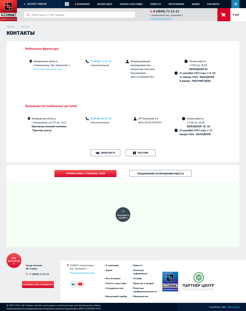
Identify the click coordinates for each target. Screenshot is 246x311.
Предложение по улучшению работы (160, 173)
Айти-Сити (233, 306)
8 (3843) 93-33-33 (101, 118)
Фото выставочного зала (47, 69)
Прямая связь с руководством (85, 173)
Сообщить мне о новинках (38, 284)
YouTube (143, 152)
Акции (196, 4)
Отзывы (137, 278)
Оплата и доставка (131, 4)
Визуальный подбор (116, 296)
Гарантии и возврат (143, 283)
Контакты (213, 4)
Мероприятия (140, 296)
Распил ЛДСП (104, 4)
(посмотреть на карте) (161, 18)
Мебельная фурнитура (42, 49)
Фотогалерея (176, 4)
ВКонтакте (108, 152)
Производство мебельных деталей (51, 106)
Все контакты (14, 260)
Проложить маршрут (123, 216)
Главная (10, 26)
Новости (155, 4)
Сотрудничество (114, 288)
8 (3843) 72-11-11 (101, 61)
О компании (82, 4)
